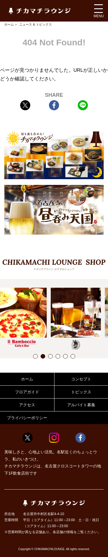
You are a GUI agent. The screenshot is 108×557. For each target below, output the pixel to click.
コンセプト (81, 379)
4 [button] (58, 357)
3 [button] (50, 357)
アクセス (27, 405)
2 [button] (43, 357)
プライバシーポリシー (27, 417)
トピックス (81, 392)
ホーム (9, 24)
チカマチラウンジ (40, 11)
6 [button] (73, 357)
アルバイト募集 (81, 405)
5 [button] (65, 357)
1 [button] (35, 357)
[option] (27, 317)
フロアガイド (27, 392)
